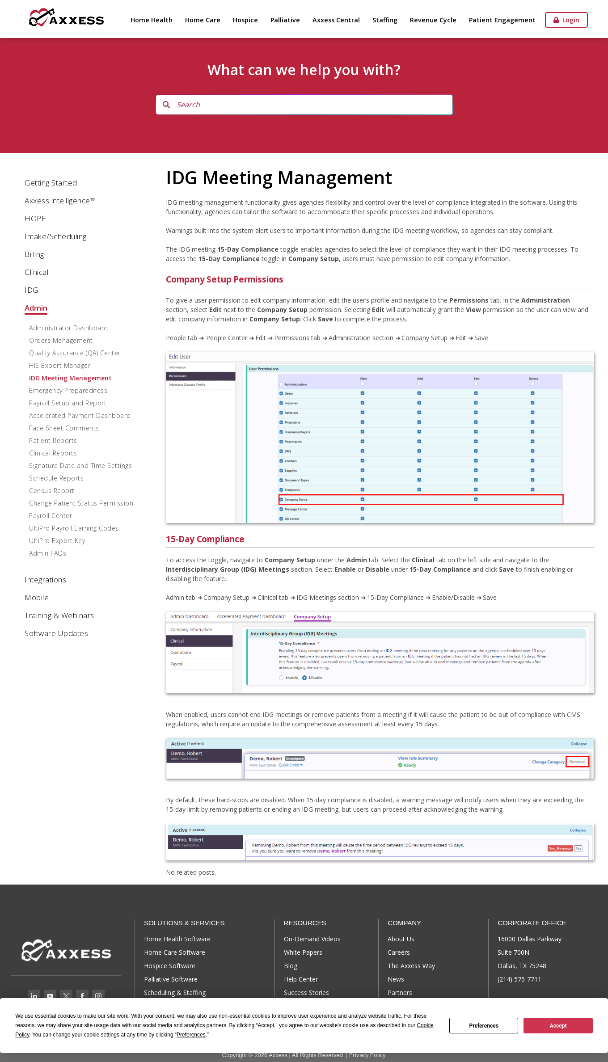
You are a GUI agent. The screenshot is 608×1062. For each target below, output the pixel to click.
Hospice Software (169, 965)
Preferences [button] (191, 1035)
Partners (400, 992)
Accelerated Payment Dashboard (80, 415)
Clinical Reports (53, 453)
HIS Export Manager (59, 365)
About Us (401, 939)
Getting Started (51, 182)
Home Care (202, 20)
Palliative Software (171, 979)
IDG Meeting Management (70, 378)
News (396, 979)
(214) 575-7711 (519, 979)
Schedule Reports (56, 478)
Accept (558, 1026)
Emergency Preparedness (68, 390)
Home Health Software (177, 939)
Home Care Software (174, 952)
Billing (34, 254)
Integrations (45, 579)
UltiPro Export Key (57, 540)
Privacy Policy (367, 1055)
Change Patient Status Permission (81, 503)
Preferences (483, 1026)
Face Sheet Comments (64, 428)
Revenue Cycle (433, 20)
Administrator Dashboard (68, 328)
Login (566, 20)
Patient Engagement (502, 20)
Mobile (37, 597)
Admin (36, 308)
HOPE (35, 218)
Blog (290, 965)
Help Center (301, 979)
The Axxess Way (411, 965)
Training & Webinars (59, 615)
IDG (31, 290)
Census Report (52, 490)
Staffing (384, 20)
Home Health (152, 20)
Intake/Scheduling (56, 236)
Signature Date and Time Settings (80, 465)
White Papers (303, 952)
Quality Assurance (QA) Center (75, 353)
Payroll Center (50, 515)
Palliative (285, 20)
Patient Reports (53, 440)
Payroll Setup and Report (67, 403)
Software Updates (56, 633)
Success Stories (306, 992)
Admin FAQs (47, 553)
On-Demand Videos (312, 939)
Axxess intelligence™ (60, 200)
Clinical (36, 272)
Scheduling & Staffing (175, 992)
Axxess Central (336, 20)
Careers (399, 952)
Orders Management (61, 340)
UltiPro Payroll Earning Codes (74, 528)
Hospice (245, 20)
